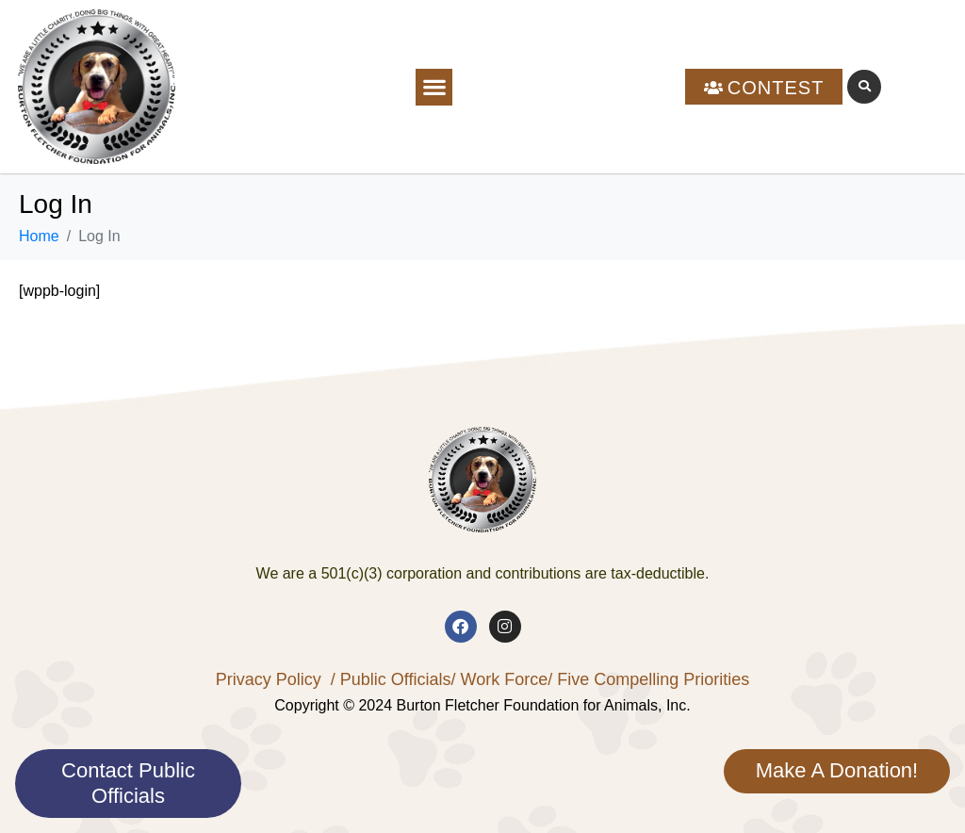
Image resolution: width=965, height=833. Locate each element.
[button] (434, 87)
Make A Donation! (837, 770)
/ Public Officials (391, 679)
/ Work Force (499, 679)
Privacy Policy (268, 679)
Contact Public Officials (128, 783)
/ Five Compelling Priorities (648, 679)
